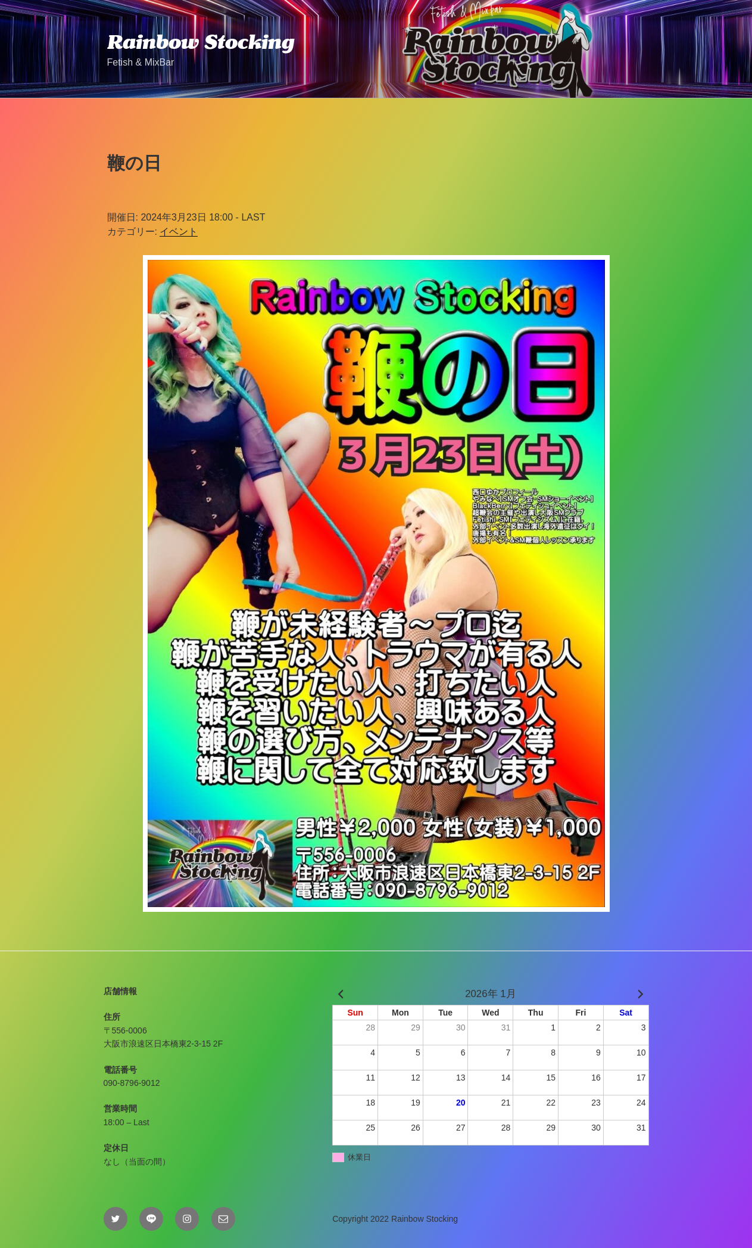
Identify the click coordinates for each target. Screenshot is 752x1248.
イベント (179, 231)
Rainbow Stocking (200, 41)
